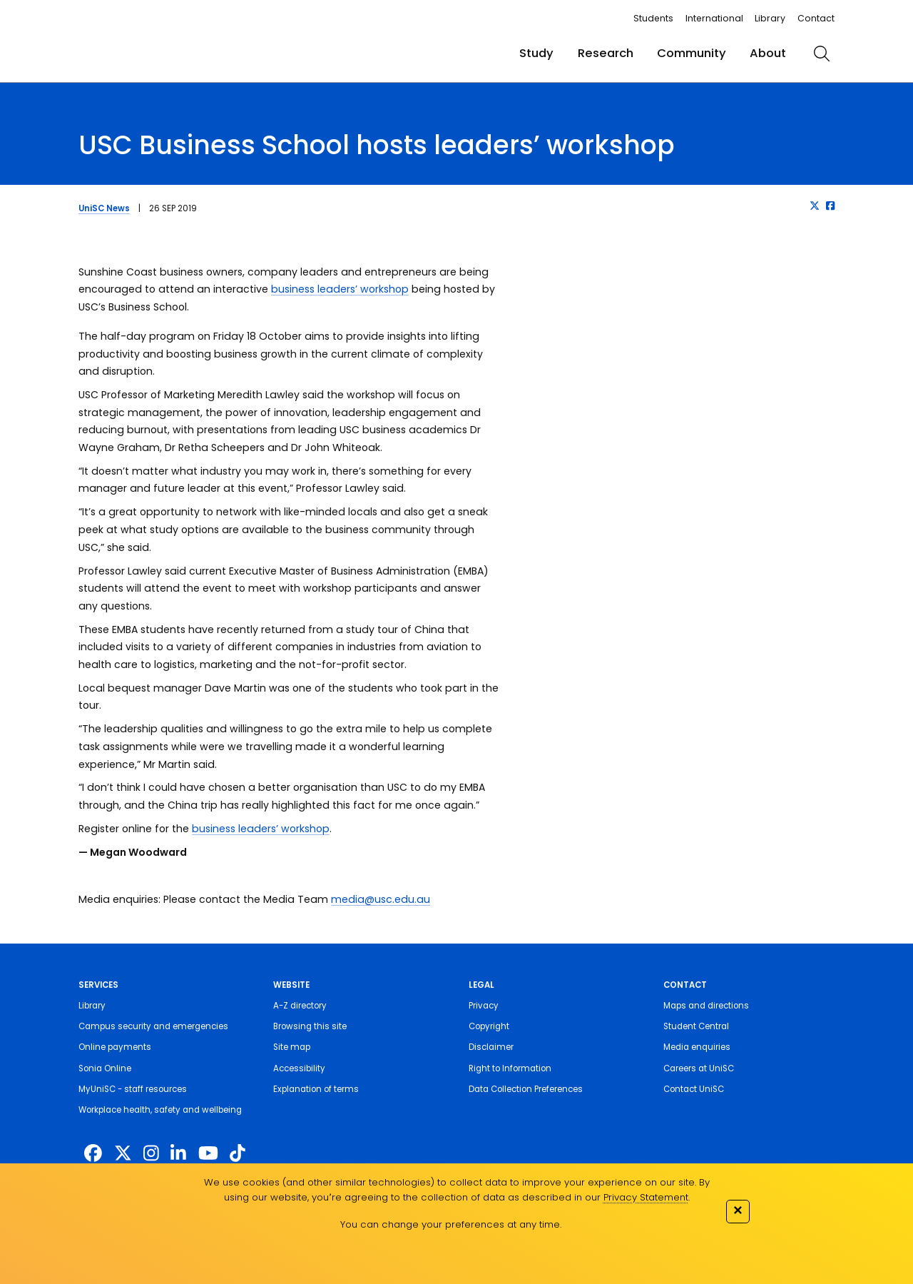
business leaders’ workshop (340, 289)
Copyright (489, 1026)
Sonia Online (104, 1068)
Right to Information (510, 1068)
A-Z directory (300, 1005)
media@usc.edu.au (380, 899)
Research (605, 53)
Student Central (696, 1026)
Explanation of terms (316, 1089)
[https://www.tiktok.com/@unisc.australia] (237, 1153)
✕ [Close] (738, 1210)
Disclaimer (491, 1047)
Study (536, 53)
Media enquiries (696, 1047)
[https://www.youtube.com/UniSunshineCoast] (208, 1153)
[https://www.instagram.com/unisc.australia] (151, 1153)
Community (691, 53)
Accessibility (299, 1068)
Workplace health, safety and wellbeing (160, 1110)
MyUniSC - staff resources (132, 1089)
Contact (816, 18)
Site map (291, 1047)
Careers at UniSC (698, 1068)
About (768, 53)
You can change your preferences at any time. (450, 1224)
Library (770, 18)
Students (653, 18)
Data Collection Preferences (526, 1089)
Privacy (484, 1005)
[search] (822, 53)
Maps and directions (706, 1005)
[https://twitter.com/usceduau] (123, 1153)
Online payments (114, 1047)
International (714, 18)
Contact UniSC (693, 1089)
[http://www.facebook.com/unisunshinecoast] (93, 1153)
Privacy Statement (645, 1197)
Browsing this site (310, 1026)
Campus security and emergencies (153, 1026)
